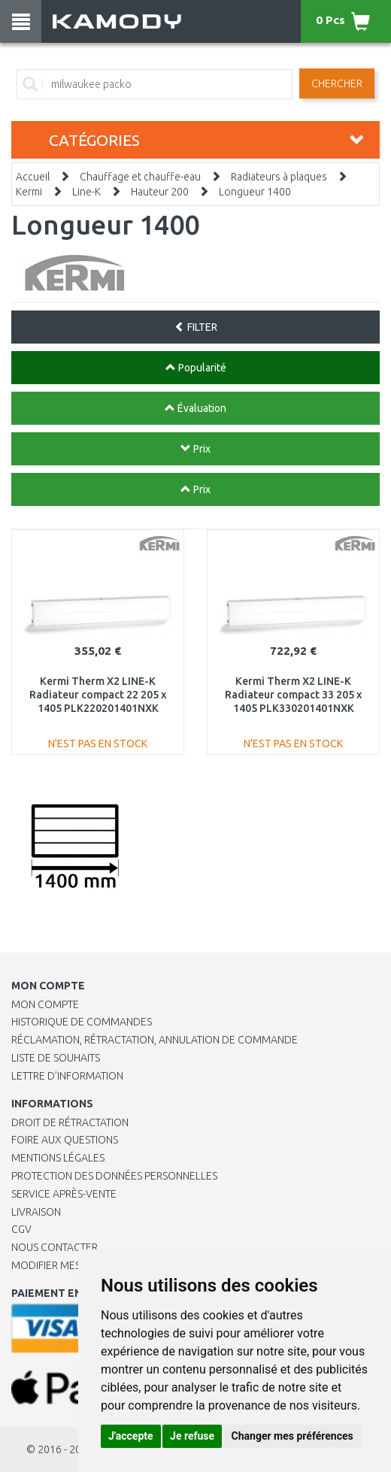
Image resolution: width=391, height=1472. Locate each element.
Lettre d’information (67, 1076)
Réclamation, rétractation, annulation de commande (154, 1040)
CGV (21, 1229)
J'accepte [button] (130, 1436)
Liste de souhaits (55, 1058)
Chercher (336, 83)
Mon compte (45, 1004)
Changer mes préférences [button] (292, 1436)
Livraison (36, 1212)
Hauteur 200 (160, 192)
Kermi (29, 192)
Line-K (86, 192)
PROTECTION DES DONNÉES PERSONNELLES (114, 1176)
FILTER (195, 327)
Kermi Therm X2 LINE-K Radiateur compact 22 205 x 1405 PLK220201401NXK (97, 694)
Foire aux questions (64, 1140)
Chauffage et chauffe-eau (140, 177)
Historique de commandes (81, 1022)
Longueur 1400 (255, 192)
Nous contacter (54, 1247)
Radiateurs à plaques (279, 177)
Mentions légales (58, 1158)
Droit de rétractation (70, 1122)
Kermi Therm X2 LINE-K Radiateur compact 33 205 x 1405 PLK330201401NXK (293, 694)
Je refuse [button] (192, 1436)
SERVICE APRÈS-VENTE (64, 1194)
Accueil (33, 177)
